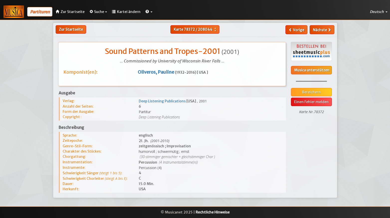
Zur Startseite (71, 29)
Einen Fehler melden (311, 102)
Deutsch (379, 11)
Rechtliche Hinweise (213, 212)
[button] (149, 11)
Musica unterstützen (311, 70)
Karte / (196, 29)
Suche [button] (98, 11)
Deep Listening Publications (162, 101)
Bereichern (311, 92)
